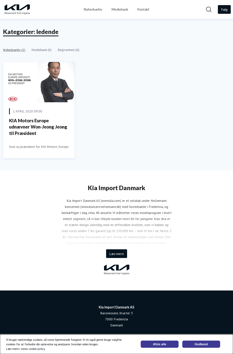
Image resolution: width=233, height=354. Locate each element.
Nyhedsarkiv (93, 9)
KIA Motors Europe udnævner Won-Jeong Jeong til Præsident (38, 127)
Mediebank (119, 9)
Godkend (201, 344)
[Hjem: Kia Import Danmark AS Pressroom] (17, 9)
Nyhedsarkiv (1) (14, 50)
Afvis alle (159, 344)
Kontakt (143, 9)
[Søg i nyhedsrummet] (209, 9)
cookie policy (37, 349)
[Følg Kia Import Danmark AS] (224, 9)
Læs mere (116, 254)
